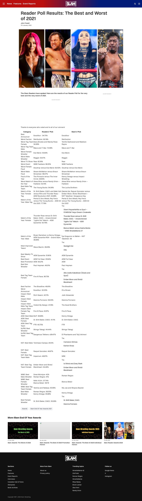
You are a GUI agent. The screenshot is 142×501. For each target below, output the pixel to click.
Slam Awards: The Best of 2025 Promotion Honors (55, 443)
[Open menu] (3, 4)
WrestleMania (77, 479)
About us (43, 470)
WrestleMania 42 (78, 470)
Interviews (11, 479)
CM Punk (76, 473)
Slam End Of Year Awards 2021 (41, 409)
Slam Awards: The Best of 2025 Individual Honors (86, 443)
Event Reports (29, 4)
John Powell (25, 23)
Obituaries (11, 485)
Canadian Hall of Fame (16, 482)
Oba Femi (76, 487)
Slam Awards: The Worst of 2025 (19, 443)
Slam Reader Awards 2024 (113, 443)
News (9, 4)
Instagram (108, 476)
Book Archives (13, 487)
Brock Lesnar (77, 485)
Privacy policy (45, 473)
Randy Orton (77, 490)
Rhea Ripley (77, 482)
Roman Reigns (77, 476)
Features (17, 4)
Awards (24, 409)
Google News (109, 470)
